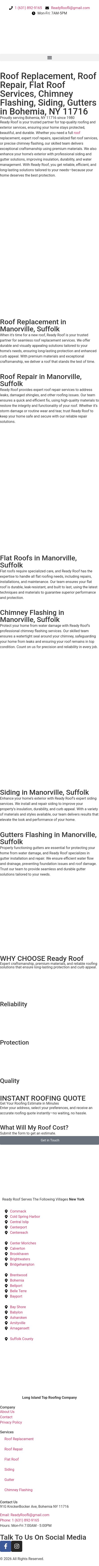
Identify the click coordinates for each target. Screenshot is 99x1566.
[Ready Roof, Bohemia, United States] (49, 1161)
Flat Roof (11, 1459)
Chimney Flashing (18, 1490)
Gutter (9, 1480)
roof (77, 133)
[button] (49, 57)
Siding (9, 1469)
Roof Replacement (19, 1439)
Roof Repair (13, 1449)
